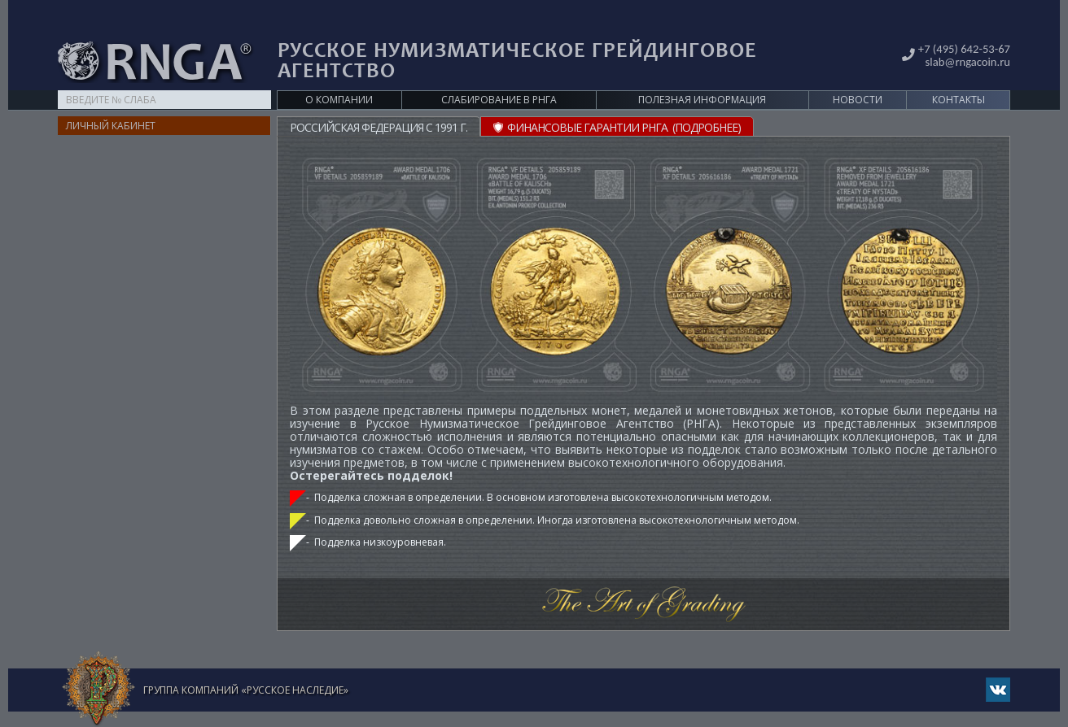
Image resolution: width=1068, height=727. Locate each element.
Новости (857, 74)
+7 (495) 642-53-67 (960, 23)
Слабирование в (499, 74)
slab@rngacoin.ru (964, 35)
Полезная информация (702, 74)
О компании (339, 74)
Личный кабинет (110, 100)
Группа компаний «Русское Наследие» (245, 665)
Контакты (958, 74)
